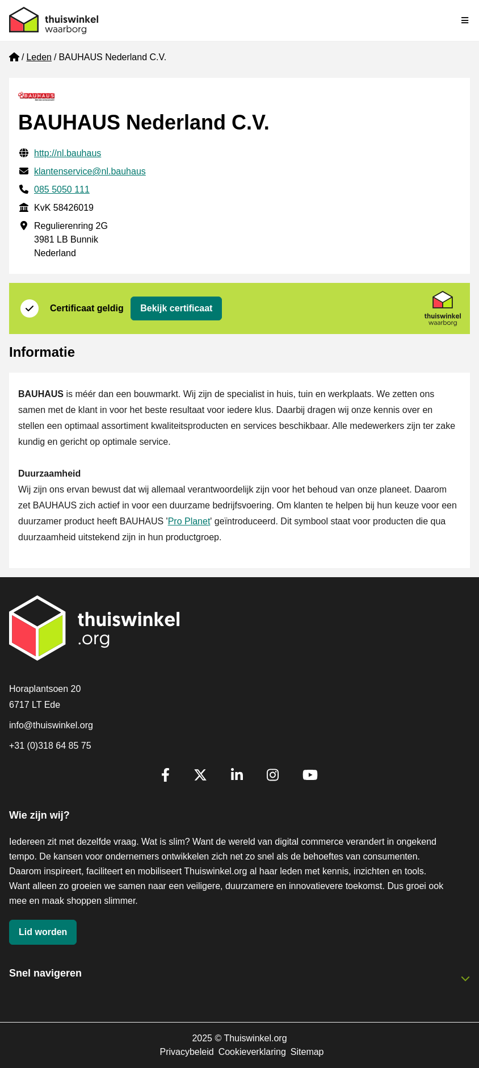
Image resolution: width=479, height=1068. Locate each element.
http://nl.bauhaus (67, 153)
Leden (39, 57)
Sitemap (307, 1052)
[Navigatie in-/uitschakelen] (465, 20)
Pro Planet (189, 521)
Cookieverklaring (252, 1052)
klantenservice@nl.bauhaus (90, 171)
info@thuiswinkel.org (51, 725)
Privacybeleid (186, 1052)
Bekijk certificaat (176, 308)
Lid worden (43, 932)
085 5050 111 (62, 189)
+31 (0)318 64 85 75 (50, 745)
